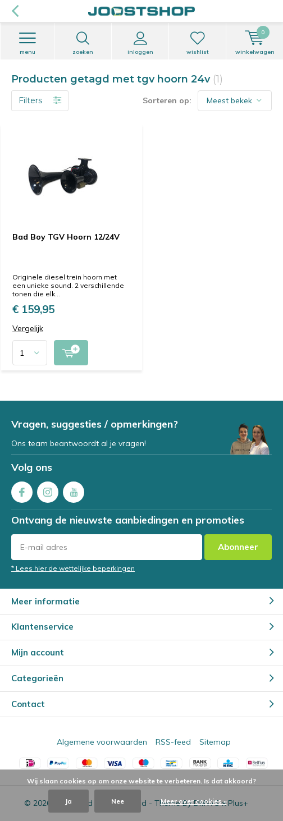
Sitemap (215, 742)
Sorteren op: (167, 100)
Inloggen (140, 43)
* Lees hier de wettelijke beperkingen (73, 568)
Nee (117, 801)
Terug (15, 11)
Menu (27, 43)
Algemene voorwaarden (102, 742)
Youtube (73, 489)
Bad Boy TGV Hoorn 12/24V (66, 237)
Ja (68, 801)
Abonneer (238, 547)
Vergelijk (27, 328)
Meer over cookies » (194, 801)
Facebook (22, 489)
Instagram (47, 489)
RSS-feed (173, 742)
